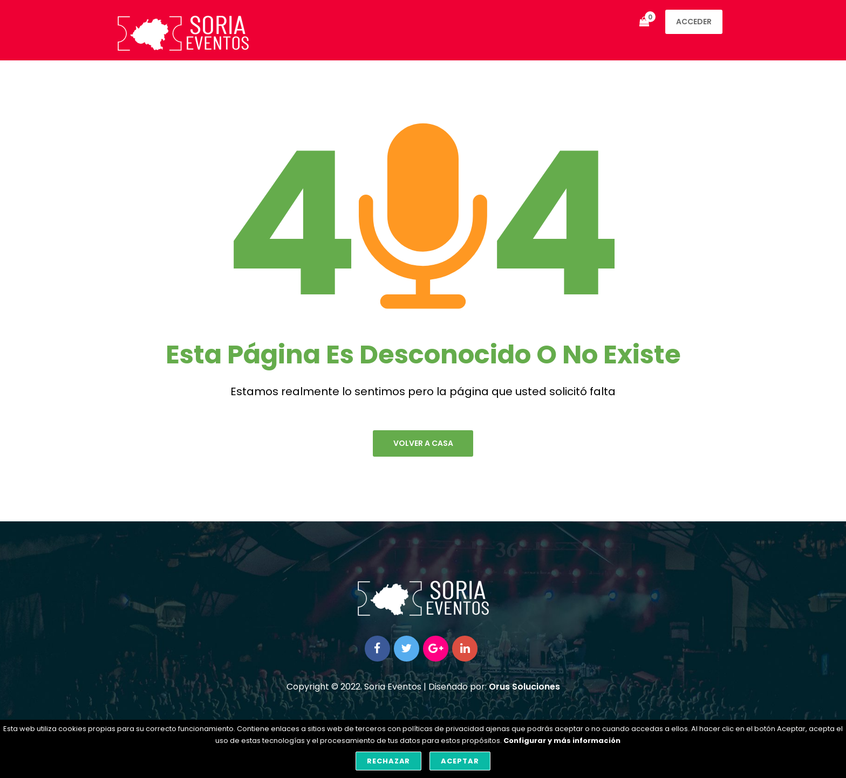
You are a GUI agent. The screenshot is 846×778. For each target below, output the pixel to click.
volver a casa (423, 443)
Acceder (694, 21)
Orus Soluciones (524, 689)
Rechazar (389, 761)
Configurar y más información (561, 740)
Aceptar (460, 761)
